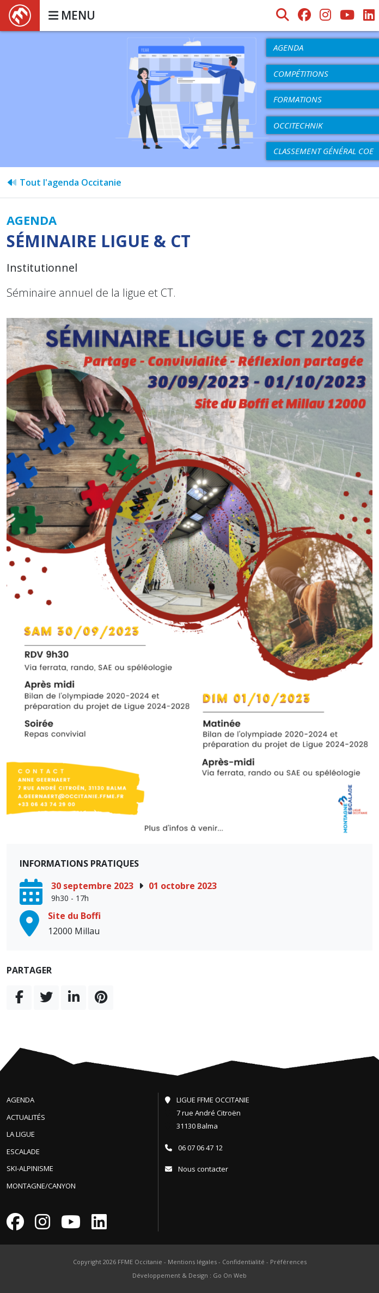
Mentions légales (192, 1262)
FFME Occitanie (140, 1262)
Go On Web (230, 1275)
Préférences (288, 1262)
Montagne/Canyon (41, 1186)
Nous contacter (196, 1169)
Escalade (23, 1151)
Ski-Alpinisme (30, 1168)
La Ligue (21, 1134)
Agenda (20, 1100)
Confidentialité (243, 1262)
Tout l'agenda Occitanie (64, 182)
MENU (71, 15)
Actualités (26, 1117)
